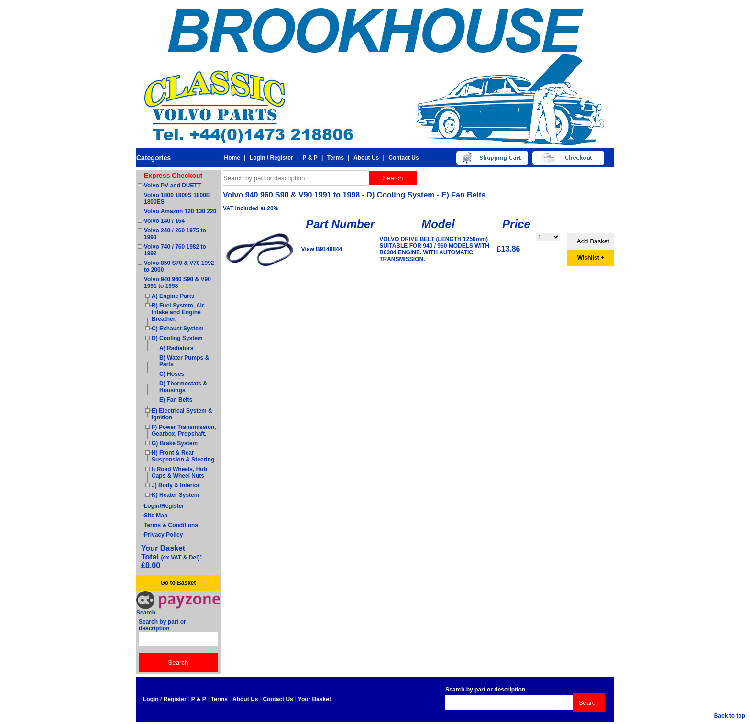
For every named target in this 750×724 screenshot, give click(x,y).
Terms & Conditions (171, 525)
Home (232, 157)
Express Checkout (173, 175)
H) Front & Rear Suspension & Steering (183, 456)
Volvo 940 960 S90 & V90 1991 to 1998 (177, 282)
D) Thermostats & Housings (183, 387)
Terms (335, 157)
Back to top (729, 716)
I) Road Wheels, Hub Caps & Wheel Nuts (179, 472)
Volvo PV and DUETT (172, 185)
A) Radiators (176, 348)
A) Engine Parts (173, 296)
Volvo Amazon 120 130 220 (180, 211)
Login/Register (164, 506)
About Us (366, 157)
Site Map (155, 515)
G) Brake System (175, 443)
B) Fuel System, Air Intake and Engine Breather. (178, 312)
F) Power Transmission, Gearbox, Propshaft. (184, 430)
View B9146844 (321, 249)
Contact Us (403, 157)
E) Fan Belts (175, 399)
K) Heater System (175, 495)
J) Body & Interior (176, 485)
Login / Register (271, 157)
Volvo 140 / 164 (164, 221)
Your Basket (314, 699)
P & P (310, 157)
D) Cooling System (177, 338)
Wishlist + (590, 257)
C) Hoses (171, 374)
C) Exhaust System (178, 328)
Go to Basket (178, 583)
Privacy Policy (163, 534)
